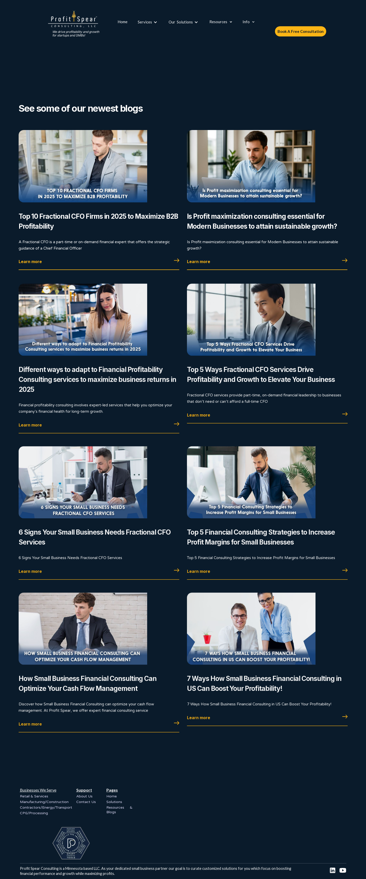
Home (123, 21)
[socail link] (332, 870)
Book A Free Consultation (300, 31)
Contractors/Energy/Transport (46, 807)
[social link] (342, 870)
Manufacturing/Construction (44, 802)
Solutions (114, 802)
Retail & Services (34, 796)
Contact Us (86, 802)
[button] (148, 22)
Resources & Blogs (119, 809)
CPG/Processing (34, 813)
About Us (84, 796)
